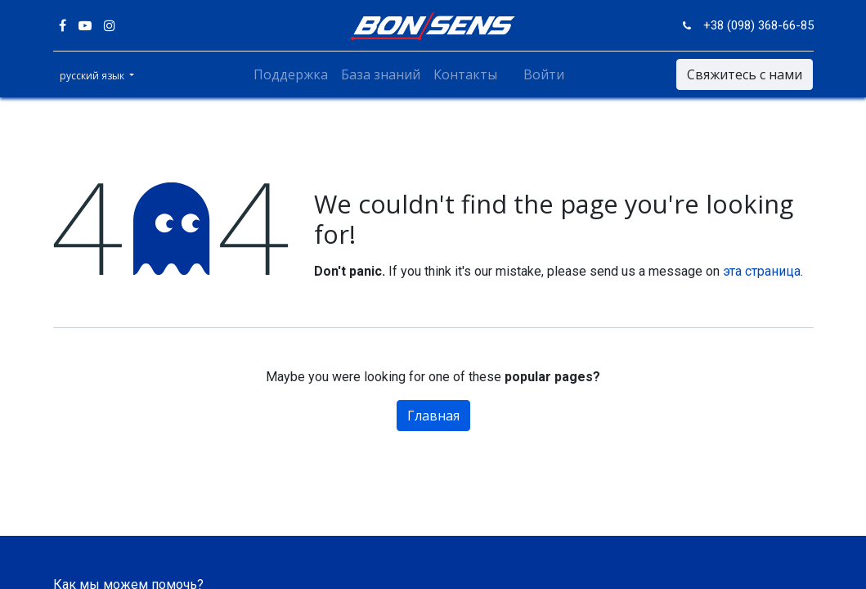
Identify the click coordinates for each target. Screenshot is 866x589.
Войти (543, 74)
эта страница (762, 271)
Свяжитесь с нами (744, 74)
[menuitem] (290, 74)
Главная (433, 416)
